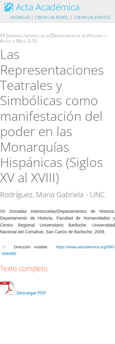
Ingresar (20, 17)
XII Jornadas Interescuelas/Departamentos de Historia (51, 35)
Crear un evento (92, 17)
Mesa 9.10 (26, 41)
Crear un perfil (52, 17)
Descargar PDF (23, 292)
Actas (5, 41)
